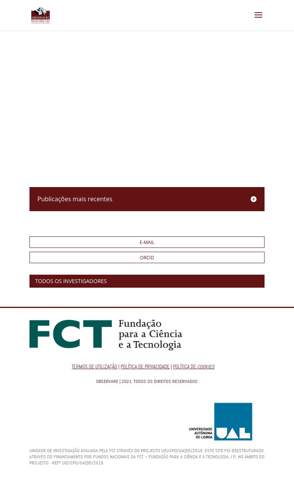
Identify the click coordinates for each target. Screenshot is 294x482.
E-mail (147, 242)
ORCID (147, 257)
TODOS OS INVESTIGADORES (71, 281)
